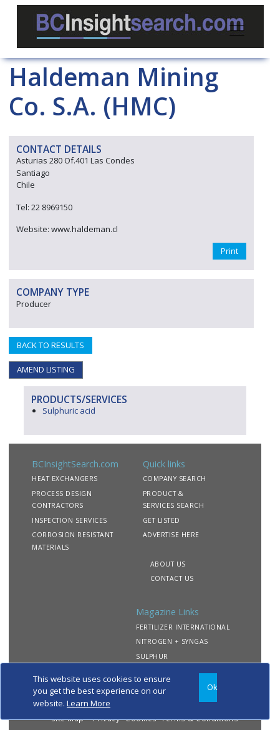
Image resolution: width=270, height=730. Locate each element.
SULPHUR (152, 656)
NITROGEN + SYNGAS (172, 641)
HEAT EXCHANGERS (65, 478)
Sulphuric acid (68, 410)
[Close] (208, 688)
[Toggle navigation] (237, 29)
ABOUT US (168, 564)
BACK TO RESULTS (50, 345)
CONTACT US (172, 578)
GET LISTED (161, 520)
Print (229, 250)
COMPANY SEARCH (174, 478)
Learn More (88, 703)
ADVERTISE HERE (171, 534)
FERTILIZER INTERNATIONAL (182, 627)
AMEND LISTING (46, 369)
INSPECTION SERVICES (69, 520)
